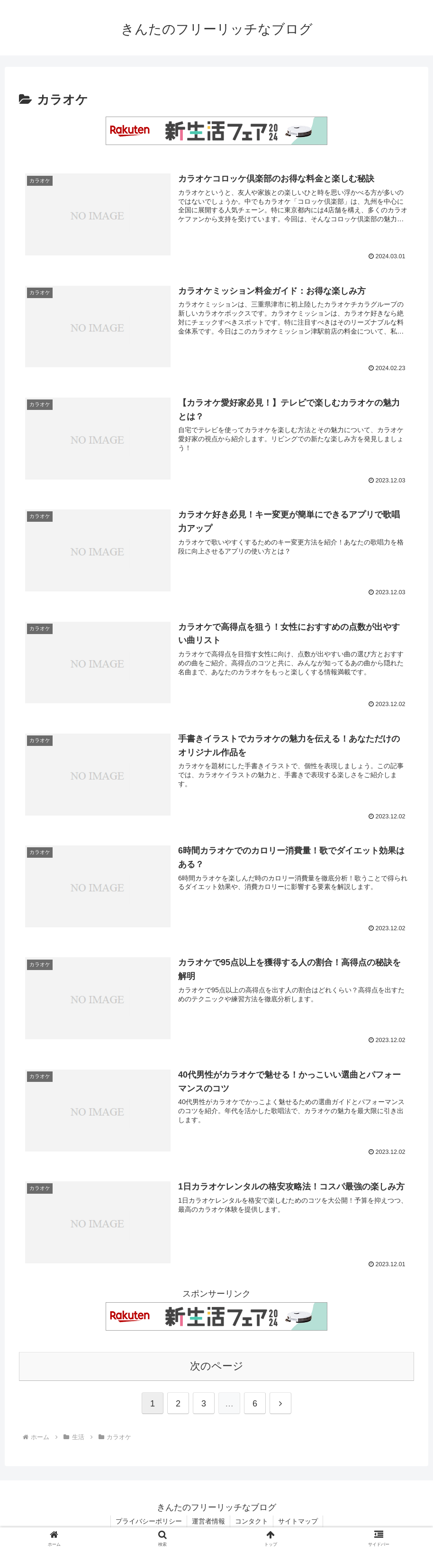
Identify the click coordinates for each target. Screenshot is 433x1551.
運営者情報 (208, 1521)
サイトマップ (298, 1521)
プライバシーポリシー (149, 1521)
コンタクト (251, 1521)
